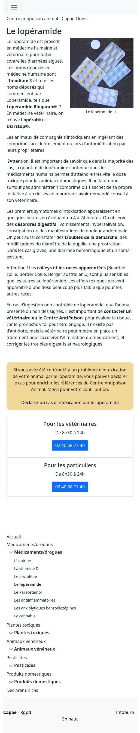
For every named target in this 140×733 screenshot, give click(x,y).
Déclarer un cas (22, 690)
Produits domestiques (29, 674)
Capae (10, 712)
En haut (70, 719)
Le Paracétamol (28, 592)
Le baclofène (25, 576)
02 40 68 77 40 (70, 445)
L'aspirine (22, 560)
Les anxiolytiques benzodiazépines (45, 608)
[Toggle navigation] (14, 7)
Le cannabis (24, 615)
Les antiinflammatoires (34, 600)
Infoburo (125, 712)
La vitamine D (26, 568)
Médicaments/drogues (30, 544)
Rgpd (25, 712)
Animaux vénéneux (26, 641)
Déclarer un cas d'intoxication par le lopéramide (70, 402)
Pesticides (17, 658)
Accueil (14, 537)
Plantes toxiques (23, 625)
